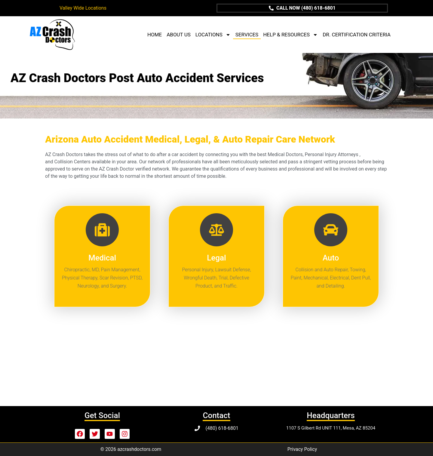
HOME (154, 35)
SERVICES (246, 35)
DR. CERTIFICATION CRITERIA (357, 35)
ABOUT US (179, 35)
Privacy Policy (302, 449)
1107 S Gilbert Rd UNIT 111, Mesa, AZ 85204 (330, 428)
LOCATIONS (213, 34)
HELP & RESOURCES (290, 34)
